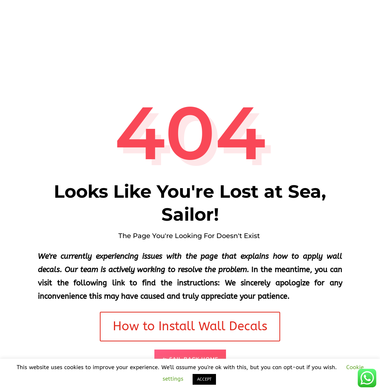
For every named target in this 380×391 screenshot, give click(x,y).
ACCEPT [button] (204, 379)
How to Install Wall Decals (190, 326)
